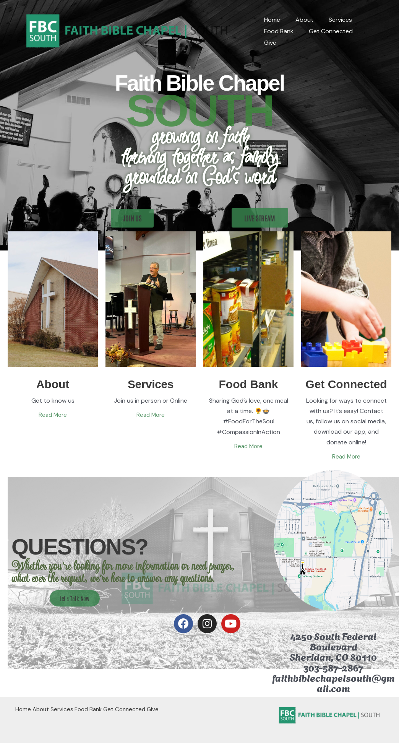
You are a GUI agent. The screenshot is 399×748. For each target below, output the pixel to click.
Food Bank (277, 37)
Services (332, 25)
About (300, 25)
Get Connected (326, 37)
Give (366, 37)
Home (271, 25)
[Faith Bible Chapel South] (128, 31)
